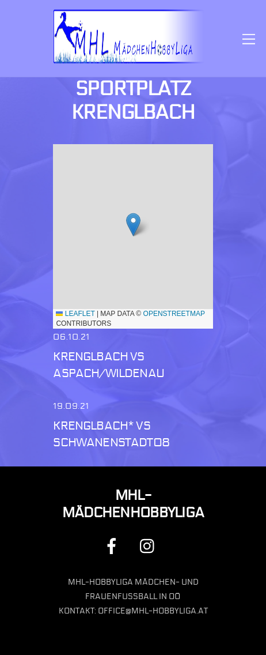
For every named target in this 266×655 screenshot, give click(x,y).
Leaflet (75, 314)
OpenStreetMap (174, 314)
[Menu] (249, 38)
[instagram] (150, 545)
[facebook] (114, 545)
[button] (133, 224)
